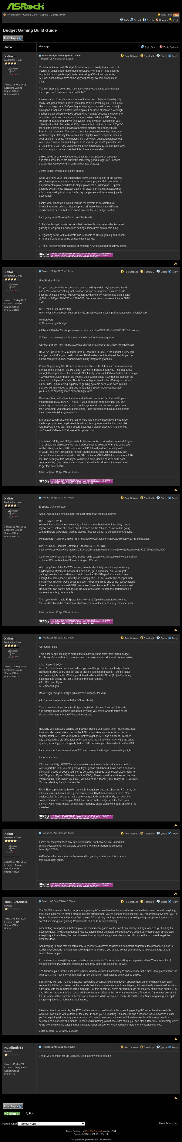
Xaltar (10, 56)
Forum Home (14, 14)
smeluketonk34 (17, 902)
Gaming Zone (30, 14)
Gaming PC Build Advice (53, 14)
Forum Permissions (169, 1123)
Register (163, 20)
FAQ (126, 20)
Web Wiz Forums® (93, 1131)
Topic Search (149, 47)
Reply (175, 56)
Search (137, 20)
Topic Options (168, 47)
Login (176, 20)
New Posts (167, 14)
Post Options (129, 56)
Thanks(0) (147, 56)
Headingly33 (15, 1047)
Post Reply (12, 38)
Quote (164, 56)
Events (148, 20)
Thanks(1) (147, 272)
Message (44, 46)
